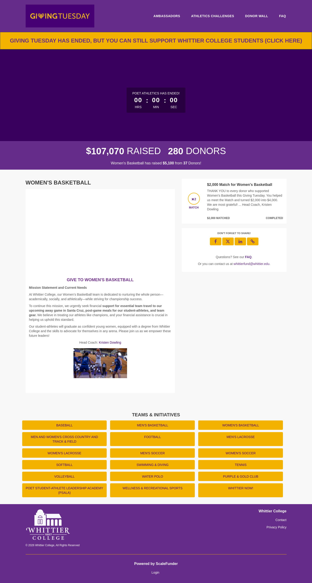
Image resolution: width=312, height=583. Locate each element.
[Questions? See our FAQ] (248, 257)
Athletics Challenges (212, 16)
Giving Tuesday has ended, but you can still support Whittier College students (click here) (156, 40)
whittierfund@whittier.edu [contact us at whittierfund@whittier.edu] (251, 264)
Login (155, 572)
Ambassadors (166, 16)
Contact (280, 520)
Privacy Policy (276, 527)
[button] (252, 241)
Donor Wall (256, 16)
